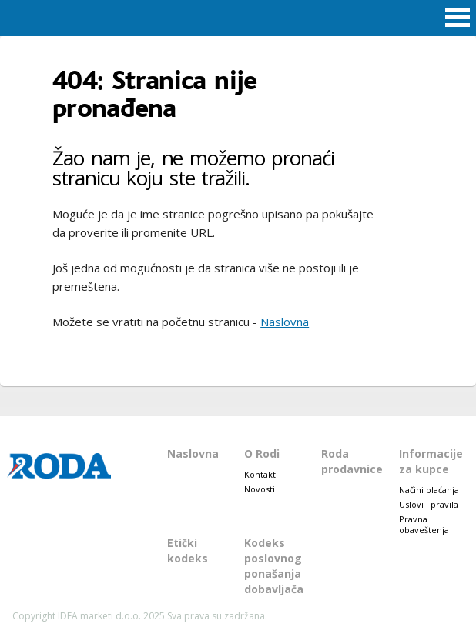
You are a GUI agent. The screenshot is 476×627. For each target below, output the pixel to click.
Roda (238, 17)
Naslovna (284, 321)
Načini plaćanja (429, 489)
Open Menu (457, 18)
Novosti (259, 489)
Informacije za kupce (431, 461)
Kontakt (260, 474)
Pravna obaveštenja (424, 524)
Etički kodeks (187, 550)
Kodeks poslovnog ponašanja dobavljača (273, 565)
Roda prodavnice (352, 461)
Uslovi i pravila (428, 504)
